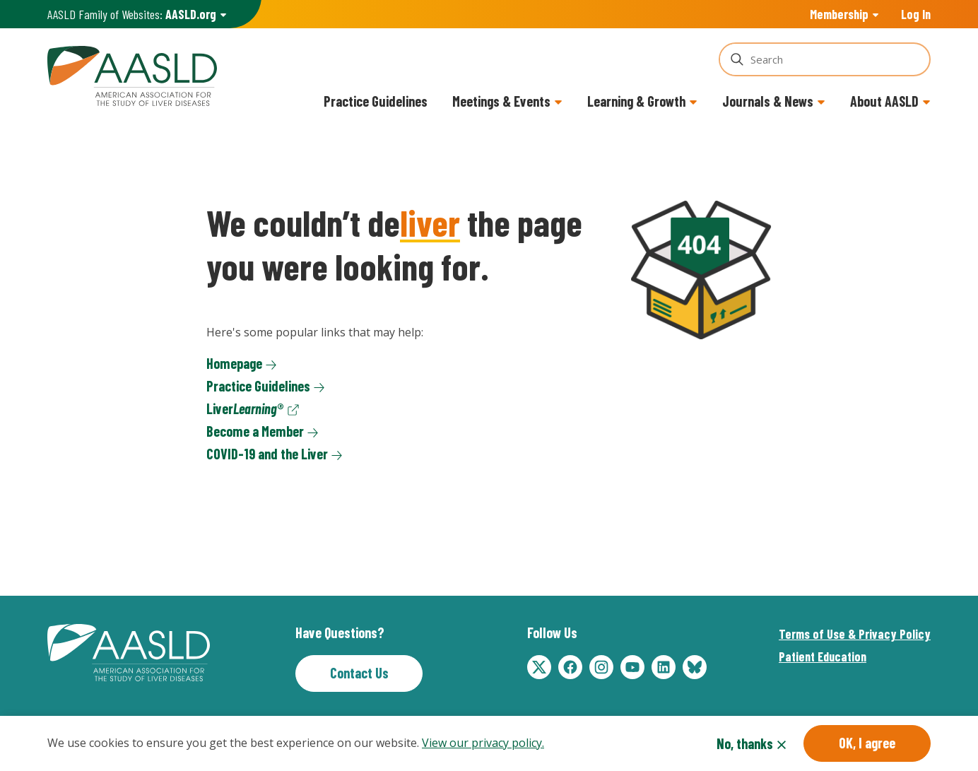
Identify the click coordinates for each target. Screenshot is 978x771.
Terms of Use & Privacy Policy (855, 634)
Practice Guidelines (376, 101)
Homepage (234, 363)
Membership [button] (839, 14)
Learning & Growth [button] (636, 101)
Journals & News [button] (767, 101)
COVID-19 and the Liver (267, 453)
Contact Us (359, 672)
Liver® (245, 408)
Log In (916, 14)
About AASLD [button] (884, 101)
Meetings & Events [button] (501, 101)
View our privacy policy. (483, 743)
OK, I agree (867, 742)
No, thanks (745, 743)
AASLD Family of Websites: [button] (131, 14)
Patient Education (822, 656)
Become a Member (255, 431)
